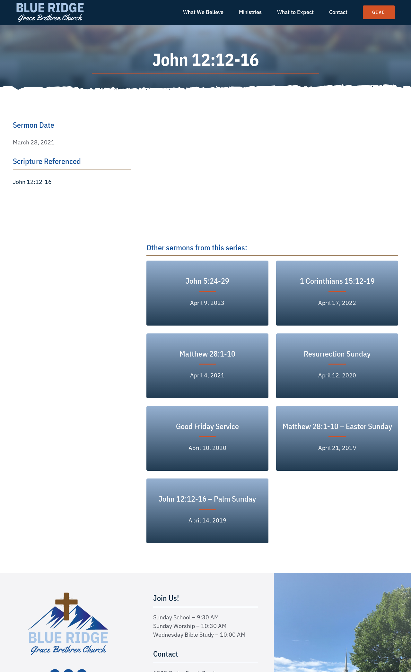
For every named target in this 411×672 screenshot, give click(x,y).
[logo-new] (68, 594)
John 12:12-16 (32, 181)
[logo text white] (50, 4)
